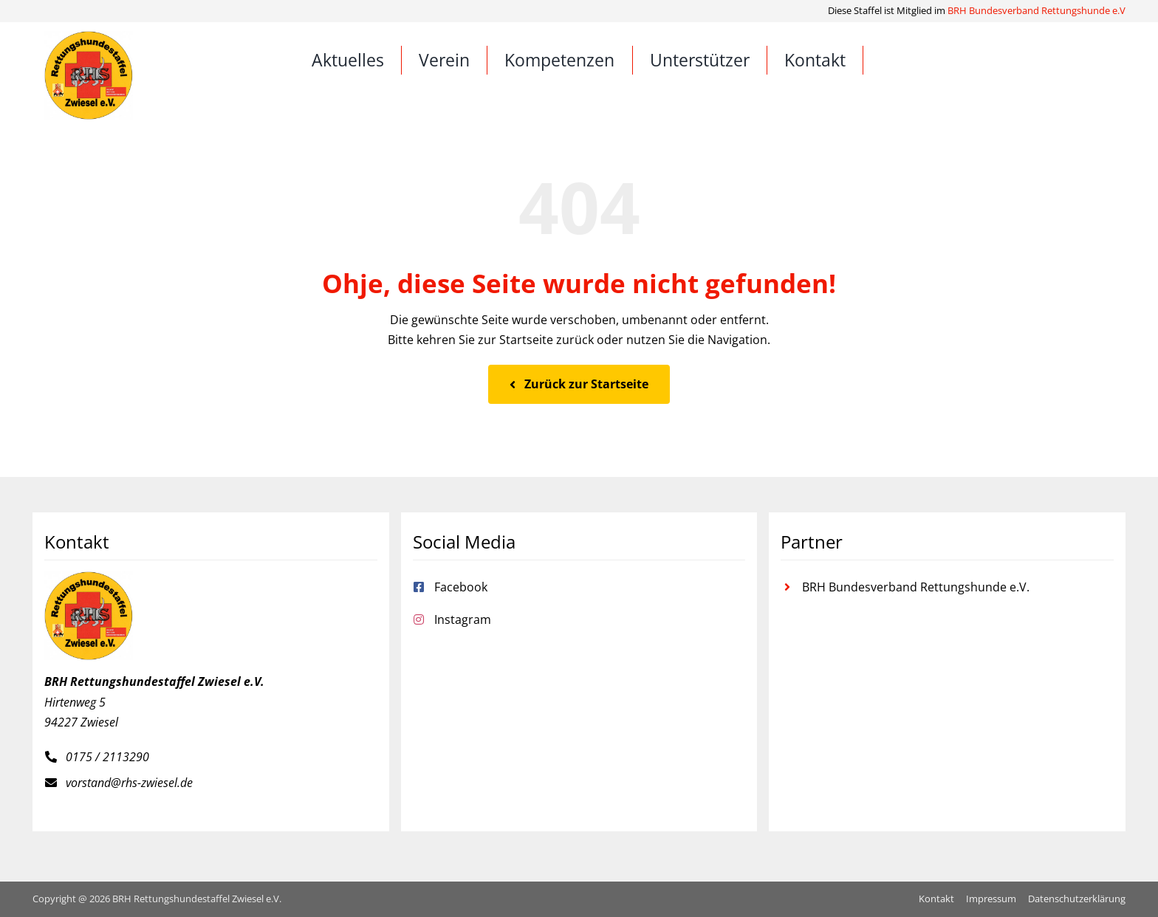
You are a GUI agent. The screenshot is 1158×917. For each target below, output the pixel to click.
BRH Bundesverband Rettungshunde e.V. (915, 587)
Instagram (462, 619)
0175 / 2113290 (107, 757)
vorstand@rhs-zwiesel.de (129, 783)
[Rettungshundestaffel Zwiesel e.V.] (88, 37)
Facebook (460, 587)
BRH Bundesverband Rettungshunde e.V (1037, 10)
